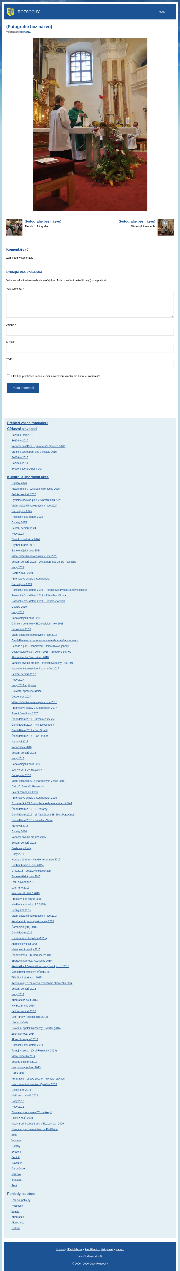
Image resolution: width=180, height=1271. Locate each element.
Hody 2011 (17, 1106)
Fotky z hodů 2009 (22, 1118)
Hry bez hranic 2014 (23, 1005)
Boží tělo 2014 (19, 463)
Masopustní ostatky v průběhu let (30, 971)
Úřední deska (74, 1249)
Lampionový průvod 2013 (26, 1067)
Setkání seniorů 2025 (23, 494)
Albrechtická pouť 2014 (24, 1039)
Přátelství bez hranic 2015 (26, 898)
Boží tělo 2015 (19, 457)
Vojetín (15, 1211)
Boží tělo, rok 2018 (22, 434)
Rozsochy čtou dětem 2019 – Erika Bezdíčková (38, 595)
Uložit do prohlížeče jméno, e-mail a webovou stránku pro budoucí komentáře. (56, 376)
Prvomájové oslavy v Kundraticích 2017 (34, 707)
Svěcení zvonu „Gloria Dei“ (26, 468)
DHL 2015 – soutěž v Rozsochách (31, 870)
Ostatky (15, 1146)
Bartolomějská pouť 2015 (25, 876)
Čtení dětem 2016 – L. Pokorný (29, 809)
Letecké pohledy (20, 1200)
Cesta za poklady (21, 848)
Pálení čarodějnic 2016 (24, 792)
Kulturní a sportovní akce (28, 477)
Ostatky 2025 (19, 522)
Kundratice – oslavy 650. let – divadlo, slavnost (38, 1078)
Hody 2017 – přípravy (23, 685)
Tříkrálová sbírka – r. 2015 (26, 977)
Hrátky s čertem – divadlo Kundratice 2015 (35, 859)
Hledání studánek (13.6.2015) (28, 904)
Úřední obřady (19, 1022)
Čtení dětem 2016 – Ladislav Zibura (31, 820)
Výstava (16, 1140)
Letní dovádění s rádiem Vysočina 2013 (34, 1084)
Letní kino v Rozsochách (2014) (29, 1016)
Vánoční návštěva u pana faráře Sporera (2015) (38, 446)
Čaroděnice (18, 1168)
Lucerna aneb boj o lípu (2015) (29, 938)
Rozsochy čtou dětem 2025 (27, 516)
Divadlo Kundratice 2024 (25, 539)
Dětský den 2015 (21, 910)
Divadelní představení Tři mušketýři (31, 1112)
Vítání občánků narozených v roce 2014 (34, 915)
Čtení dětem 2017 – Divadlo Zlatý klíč (32, 719)
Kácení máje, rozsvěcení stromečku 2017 (35, 668)
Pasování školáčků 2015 (25, 893)
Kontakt (60, 1249)
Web (8, 358)
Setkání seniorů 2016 (23, 752)
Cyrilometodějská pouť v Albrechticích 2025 (36, 500)
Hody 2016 (17, 758)
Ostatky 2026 (19, 483)
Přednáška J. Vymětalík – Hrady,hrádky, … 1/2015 (40, 966)
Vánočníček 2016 (21, 747)
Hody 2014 (17, 994)
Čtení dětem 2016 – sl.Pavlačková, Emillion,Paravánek (42, 814)
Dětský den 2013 (21, 1089)
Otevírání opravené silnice (26, 691)
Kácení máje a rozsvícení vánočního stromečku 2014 (41, 983)
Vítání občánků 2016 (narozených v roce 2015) (38, 780)
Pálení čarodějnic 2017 (24, 713)
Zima (14, 1134)
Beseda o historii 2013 (24, 1061)
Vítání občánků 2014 (23, 1056)
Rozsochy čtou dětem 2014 (27, 1044)
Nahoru (120, 1249)
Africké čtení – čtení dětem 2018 (30, 657)
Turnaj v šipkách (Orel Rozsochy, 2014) (34, 1050)
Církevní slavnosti (22, 429)
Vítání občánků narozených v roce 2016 (34, 702)
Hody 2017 (17, 679)
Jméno (11, 325)
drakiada (16, 1179)
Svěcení (16, 1151)
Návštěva (16, 1162)
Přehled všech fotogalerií (27, 423)
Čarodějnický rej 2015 (23, 927)
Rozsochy (17, 1205)
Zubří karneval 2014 (23, 1033)
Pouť (14, 1185)
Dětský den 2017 (21, 696)
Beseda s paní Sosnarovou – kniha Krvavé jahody (40, 646)
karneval (16, 1174)
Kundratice (17, 1216)
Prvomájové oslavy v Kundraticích (30, 578)
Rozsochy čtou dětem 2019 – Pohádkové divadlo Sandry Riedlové (49, 589)
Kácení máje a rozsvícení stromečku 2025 (35, 488)
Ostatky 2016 (19, 831)
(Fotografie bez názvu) (43, 221)
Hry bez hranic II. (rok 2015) (27, 865)
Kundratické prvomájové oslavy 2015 (32, 921)
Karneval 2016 (19, 825)
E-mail (10, 341)
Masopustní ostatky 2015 (25, 949)
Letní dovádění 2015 (23, 882)
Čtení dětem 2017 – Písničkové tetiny (32, 724)
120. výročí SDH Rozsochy (26, 769)
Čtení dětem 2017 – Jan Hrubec (29, 735)
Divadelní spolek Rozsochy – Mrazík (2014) (36, 1028)
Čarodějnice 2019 (21, 584)
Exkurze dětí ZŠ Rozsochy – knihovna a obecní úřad (41, 803)
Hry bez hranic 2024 (23, 544)
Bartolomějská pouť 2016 (25, 764)
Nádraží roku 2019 (22, 573)
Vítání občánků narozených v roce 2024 (34, 505)
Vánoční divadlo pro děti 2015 (28, 837)
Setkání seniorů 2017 (23, 674)
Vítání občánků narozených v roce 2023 (34, 556)
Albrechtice (17, 1222)
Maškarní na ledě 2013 (24, 1095)
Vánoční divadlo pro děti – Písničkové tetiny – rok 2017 (42, 662)
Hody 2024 (17, 533)
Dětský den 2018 (21, 629)
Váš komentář (15, 288)
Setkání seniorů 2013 (23, 1011)
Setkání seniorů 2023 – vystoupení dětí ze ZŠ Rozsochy (43, 561)
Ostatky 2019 (19, 606)
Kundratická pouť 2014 (24, 1000)
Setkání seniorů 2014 (23, 988)
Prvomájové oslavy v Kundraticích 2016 (34, 797)
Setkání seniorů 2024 (23, 528)
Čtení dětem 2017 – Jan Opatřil (29, 730)
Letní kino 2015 (20, 887)
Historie (15, 1228)
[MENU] (169, 12)
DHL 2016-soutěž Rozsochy (27, 786)
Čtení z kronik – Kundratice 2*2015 (31, 955)
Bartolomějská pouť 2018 (25, 618)
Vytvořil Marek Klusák (90, 1256)
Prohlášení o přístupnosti (99, 1249)
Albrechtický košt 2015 (24, 943)
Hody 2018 (17, 612)
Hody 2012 (17, 1101)
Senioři (15, 1157)
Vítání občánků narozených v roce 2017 (34, 634)
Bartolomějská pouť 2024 (25, 550)
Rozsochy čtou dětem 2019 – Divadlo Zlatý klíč (38, 601)
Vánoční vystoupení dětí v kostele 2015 (34, 451)
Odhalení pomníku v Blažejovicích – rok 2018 (37, 623)
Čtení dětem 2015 (21, 932)
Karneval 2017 (19, 741)
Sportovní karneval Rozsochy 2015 (31, 960)
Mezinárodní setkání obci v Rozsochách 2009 (37, 1123)
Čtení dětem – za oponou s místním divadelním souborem (44, 640)
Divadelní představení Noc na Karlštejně (34, 1129)
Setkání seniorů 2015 (23, 842)
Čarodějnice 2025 (21, 511)
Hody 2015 (17, 853)
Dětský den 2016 (21, 775)
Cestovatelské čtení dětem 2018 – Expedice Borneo (41, 651)
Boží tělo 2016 (19, 440)
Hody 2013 (24, 32)
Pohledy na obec (21, 1194)
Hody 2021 (17, 567)
